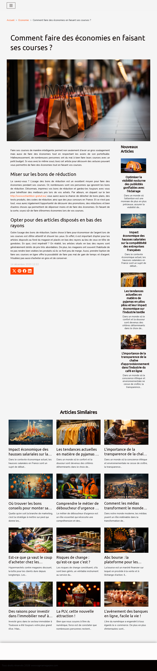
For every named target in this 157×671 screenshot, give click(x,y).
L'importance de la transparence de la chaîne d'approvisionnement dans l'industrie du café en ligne (135, 362)
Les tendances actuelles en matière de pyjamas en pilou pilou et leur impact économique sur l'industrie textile (134, 301)
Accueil (10, 20)
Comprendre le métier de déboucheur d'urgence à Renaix (77, 508)
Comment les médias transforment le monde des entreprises (124, 508)
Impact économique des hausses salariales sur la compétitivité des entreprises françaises (133, 241)
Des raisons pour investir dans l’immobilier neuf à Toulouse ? (29, 616)
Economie (23, 20)
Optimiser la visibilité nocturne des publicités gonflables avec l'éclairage (134, 184)
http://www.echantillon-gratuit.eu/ (28, 196)
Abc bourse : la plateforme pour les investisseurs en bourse (123, 562)
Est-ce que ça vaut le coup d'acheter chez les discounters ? (30, 562)
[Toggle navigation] (11, 5)
